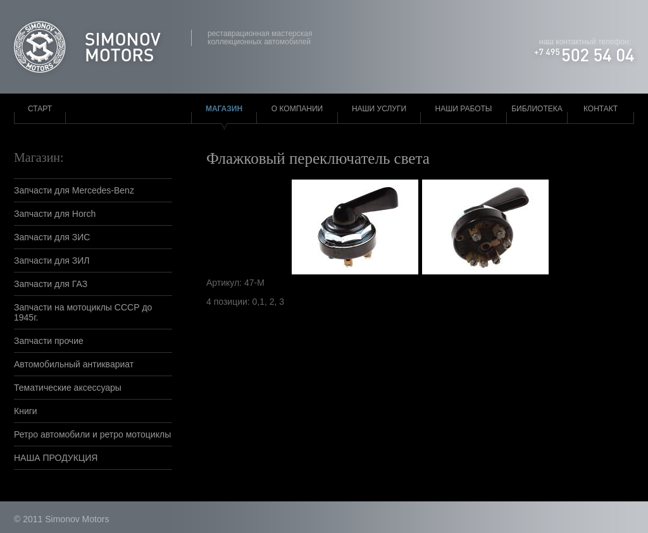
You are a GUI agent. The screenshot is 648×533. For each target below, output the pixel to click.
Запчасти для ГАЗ (50, 284)
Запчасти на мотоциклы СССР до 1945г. (83, 312)
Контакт (600, 108)
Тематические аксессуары (68, 388)
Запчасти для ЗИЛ (52, 260)
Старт (40, 108)
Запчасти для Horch (55, 214)
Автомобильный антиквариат (74, 364)
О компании (297, 108)
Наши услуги (379, 108)
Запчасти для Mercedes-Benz (74, 190)
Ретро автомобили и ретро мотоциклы (92, 434)
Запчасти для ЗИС (52, 237)
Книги (25, 411)
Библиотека (537, 108)
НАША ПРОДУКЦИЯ (55, 458)
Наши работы (463, 108)
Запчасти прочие (49, 341)
